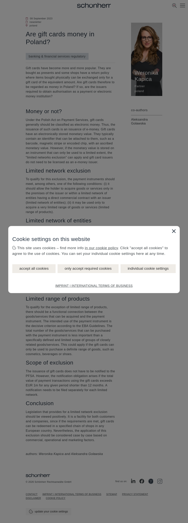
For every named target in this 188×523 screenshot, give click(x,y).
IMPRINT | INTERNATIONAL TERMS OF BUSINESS (94, 285)
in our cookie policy (101, 248)
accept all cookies (34, 268)
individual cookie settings (148, 268)
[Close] (174, 231)
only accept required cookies (88, 268)
